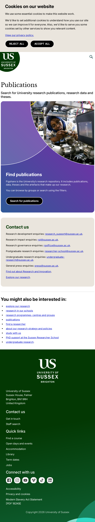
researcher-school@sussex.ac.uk (64, 251)
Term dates (12, 459)
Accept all (42, 43)
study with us (13, 333)
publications (13, 319)
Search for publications (24, 200)
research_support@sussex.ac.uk (63, 233)
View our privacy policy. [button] (19, 35)
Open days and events (19, 443)
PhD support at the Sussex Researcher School (32, 337)
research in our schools (19, 310)
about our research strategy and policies (29, 328)
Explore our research (18, 277)
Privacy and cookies (18, 494)
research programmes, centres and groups (30, 315)
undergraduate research (20, 342)
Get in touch (13, 418)
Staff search (13, 424)
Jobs (9, 465)
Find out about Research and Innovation (28, 271)
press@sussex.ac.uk (46, 265)
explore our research (18, 306)
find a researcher (16, 324)
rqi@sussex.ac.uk (48, 239)
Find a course (14, 438)
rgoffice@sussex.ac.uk (57, 245)
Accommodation (16, 449)
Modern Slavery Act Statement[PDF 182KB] (24, 501)
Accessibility (13, 488)
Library (10, 454)
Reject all (16, 43)
